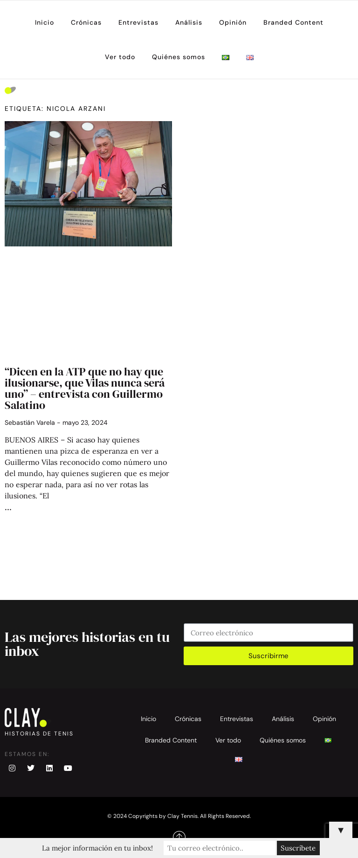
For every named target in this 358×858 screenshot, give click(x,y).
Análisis (188, 22)
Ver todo (120, 57)
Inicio (44, 22)
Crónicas (86, 22)
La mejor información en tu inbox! (97, 848)
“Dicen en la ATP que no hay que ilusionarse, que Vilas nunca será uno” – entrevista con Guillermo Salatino (85, 388)
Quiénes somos (178, 57)
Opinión (233, 22)
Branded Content (293, 22)
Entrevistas (138, 22)
